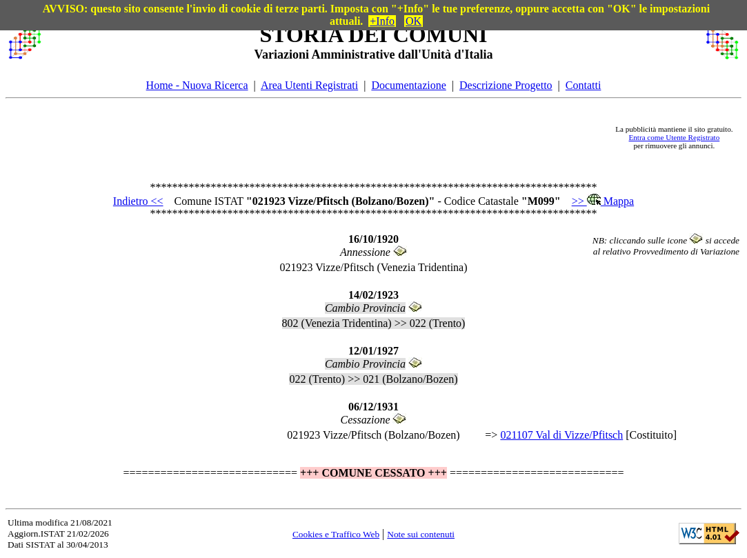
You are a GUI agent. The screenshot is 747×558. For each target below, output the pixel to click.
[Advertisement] (328, 137)
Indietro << (138, 201)
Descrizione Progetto (505, 85)
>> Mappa (603, 201)
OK (413, 21)
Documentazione (408, 85)
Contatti (583, 85)
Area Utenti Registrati (309, 85)
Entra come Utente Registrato (674, 137)
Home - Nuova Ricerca (197, 85)
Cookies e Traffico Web (335, 534)
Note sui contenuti (421, 534)
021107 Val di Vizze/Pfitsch (561, 435)
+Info (382, 21)
